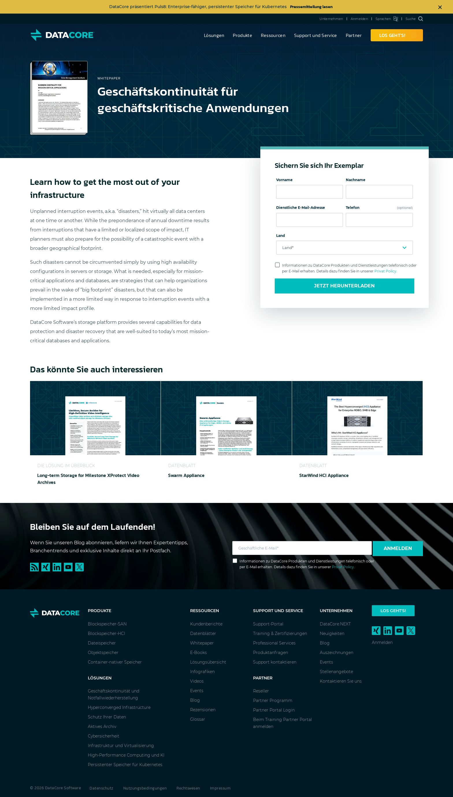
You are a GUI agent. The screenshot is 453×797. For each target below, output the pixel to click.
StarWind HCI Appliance (324, 475)
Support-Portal (268, 624)
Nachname (355, 180)
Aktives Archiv (102, 726)
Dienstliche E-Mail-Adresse (300, 207)
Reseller (261, 691)
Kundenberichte (206, 624)
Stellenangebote (336, 671)
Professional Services (274, 643)
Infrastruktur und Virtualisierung (121, 745)
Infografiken (202, 671)
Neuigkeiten (332, 633)
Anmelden (359, 19)
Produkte (242, 35)
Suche (414, 18)
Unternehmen (331, 19)
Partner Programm (272, 700)
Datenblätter (203, 633)
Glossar (197, 719)
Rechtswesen (188, 788)
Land (280, 235)
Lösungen (214, 35)
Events (196, 690)
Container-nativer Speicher (115, 662)
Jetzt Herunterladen (344, 286)
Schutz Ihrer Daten (107, 717)
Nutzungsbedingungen (145, 788)
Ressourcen (273, 35)
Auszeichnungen (336, 652)
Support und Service (315, 35)
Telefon (379, 207)
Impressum (220, 788)
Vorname (284, 180)
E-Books (198, 652)
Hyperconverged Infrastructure (119, 707)
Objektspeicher (103, 652)
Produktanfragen (270, 652)
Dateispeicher (102, 643)
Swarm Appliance (186, 475)
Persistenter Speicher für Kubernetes (125, 764)
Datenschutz (102, 788)
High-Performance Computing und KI (126, 755)
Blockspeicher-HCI (106, 633)
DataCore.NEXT (335, 624)
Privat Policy (385, 271)
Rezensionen (203, 709)
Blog (195, 700)
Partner (354, 35)
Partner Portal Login (274, 710)
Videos (197, 681)
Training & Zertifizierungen (280, 633)
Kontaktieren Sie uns (341, 681)
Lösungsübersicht (208, 662)
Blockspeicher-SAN (107, 624)
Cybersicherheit (103, 736)
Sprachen (387, 18)
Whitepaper (202, 643)
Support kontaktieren (274, 662)
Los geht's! (393, 610)
